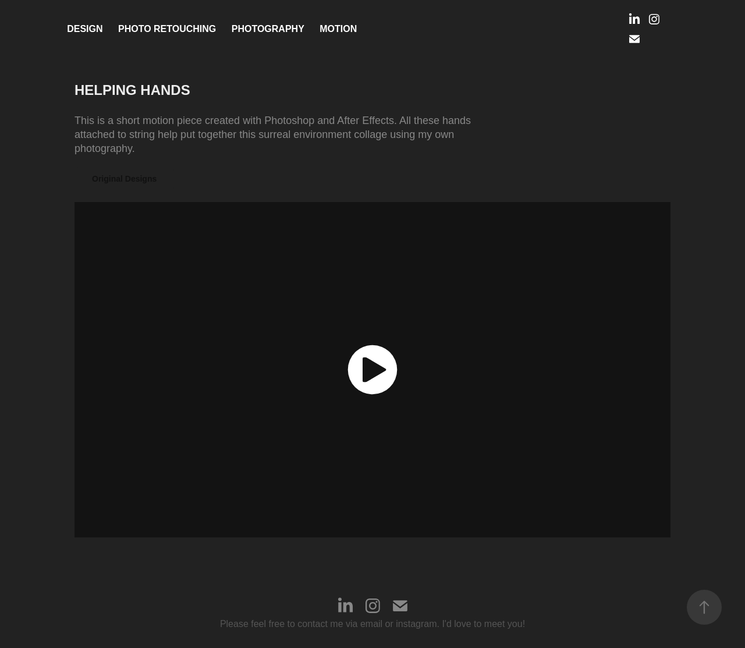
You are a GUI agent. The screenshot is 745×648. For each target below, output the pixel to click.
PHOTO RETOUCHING (167, 29)
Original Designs (124, 178)
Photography (268, 29)
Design (84, 29)
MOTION (338, 29)
